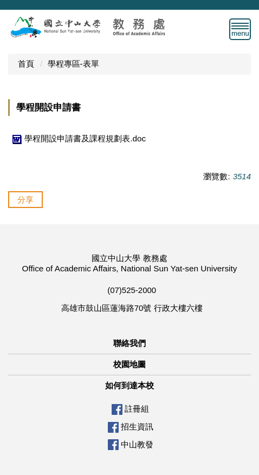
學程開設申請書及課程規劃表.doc (78, 138)
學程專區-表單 (73, 63)
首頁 (26, 63)
